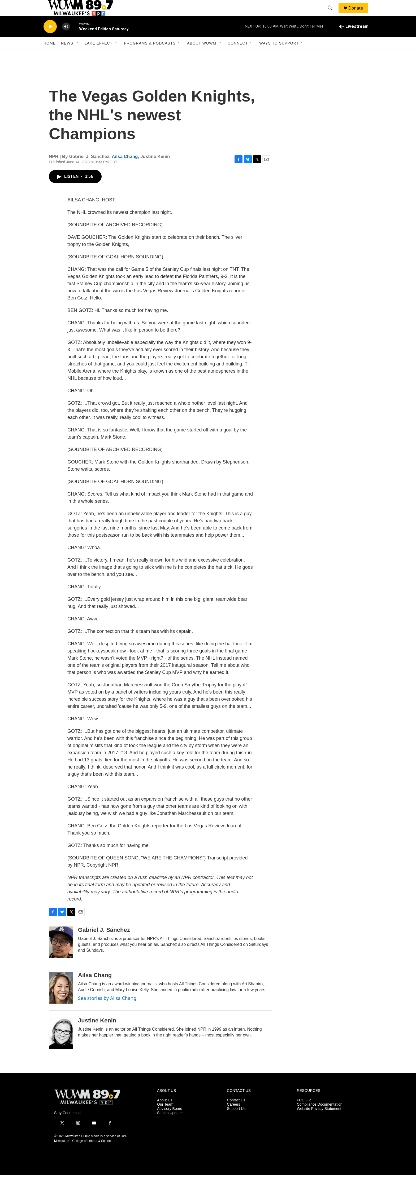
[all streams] (353, 38)
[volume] (66, 39)
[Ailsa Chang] (61, 1000)
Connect (238, 55)
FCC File (304, 1112)
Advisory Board (169, 1121)
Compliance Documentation (320, 1116)
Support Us (236, 1121)
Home (50, 55)
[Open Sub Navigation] (77, 55)
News (67, 55)
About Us (164, 1112)
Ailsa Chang (125, 168)
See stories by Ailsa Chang (107, 1010)
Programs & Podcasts (150, 55)
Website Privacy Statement (319, 1121)
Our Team (165, 1116)
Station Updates (170, 1125)
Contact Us (236, 1112)
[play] (50, 39)
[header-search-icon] (332, 14)
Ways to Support (279, 55)
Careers (233, 1116)
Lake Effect (98, 55)
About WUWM (201, 55)
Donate (359, 14)
